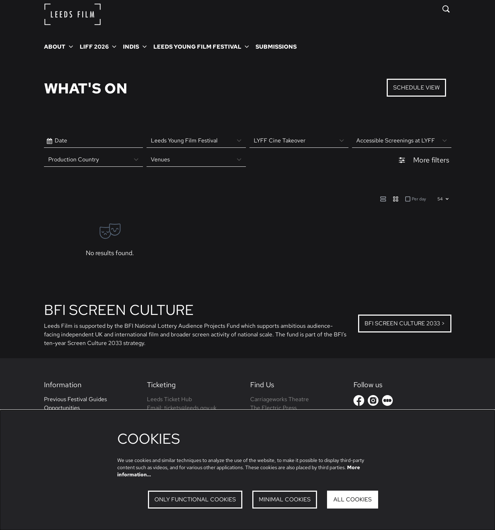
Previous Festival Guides (75, 399)
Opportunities (62, 408)
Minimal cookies (285, 499)
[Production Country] (93, 160)
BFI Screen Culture (119, 309)
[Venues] (196, 160)
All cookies (352, 499)
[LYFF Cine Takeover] (299, 141)
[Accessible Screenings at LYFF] (401, 141)
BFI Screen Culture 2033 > (405, 323)
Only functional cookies (195, 499)
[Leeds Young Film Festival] (196, 141)
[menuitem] (276, 46)
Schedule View (416, 87)
